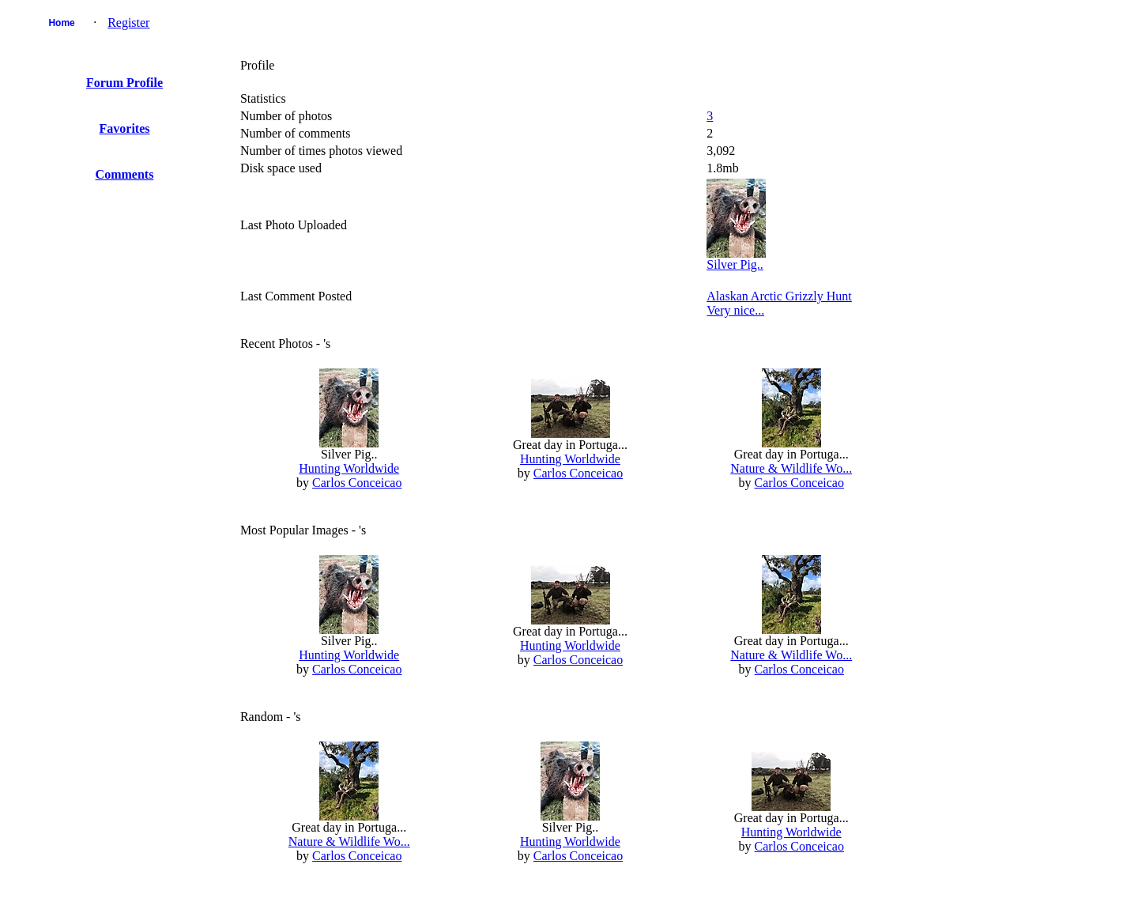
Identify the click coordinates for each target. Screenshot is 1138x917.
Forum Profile (124, 82)
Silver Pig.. (735, 264)
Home (61, 22)
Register (128, 22)
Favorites (125, 128)
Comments (125, 174)
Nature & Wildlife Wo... (791, 468)
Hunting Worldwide (349, 468)
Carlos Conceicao (356, 482)
